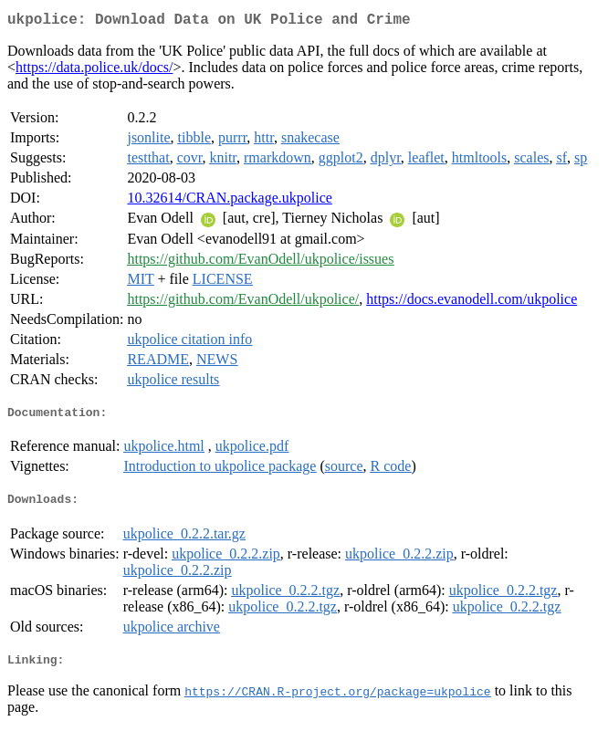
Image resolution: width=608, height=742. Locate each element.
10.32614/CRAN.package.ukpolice (229, 201)
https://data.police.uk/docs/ (94, 70)
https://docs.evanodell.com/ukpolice (471, 302)
